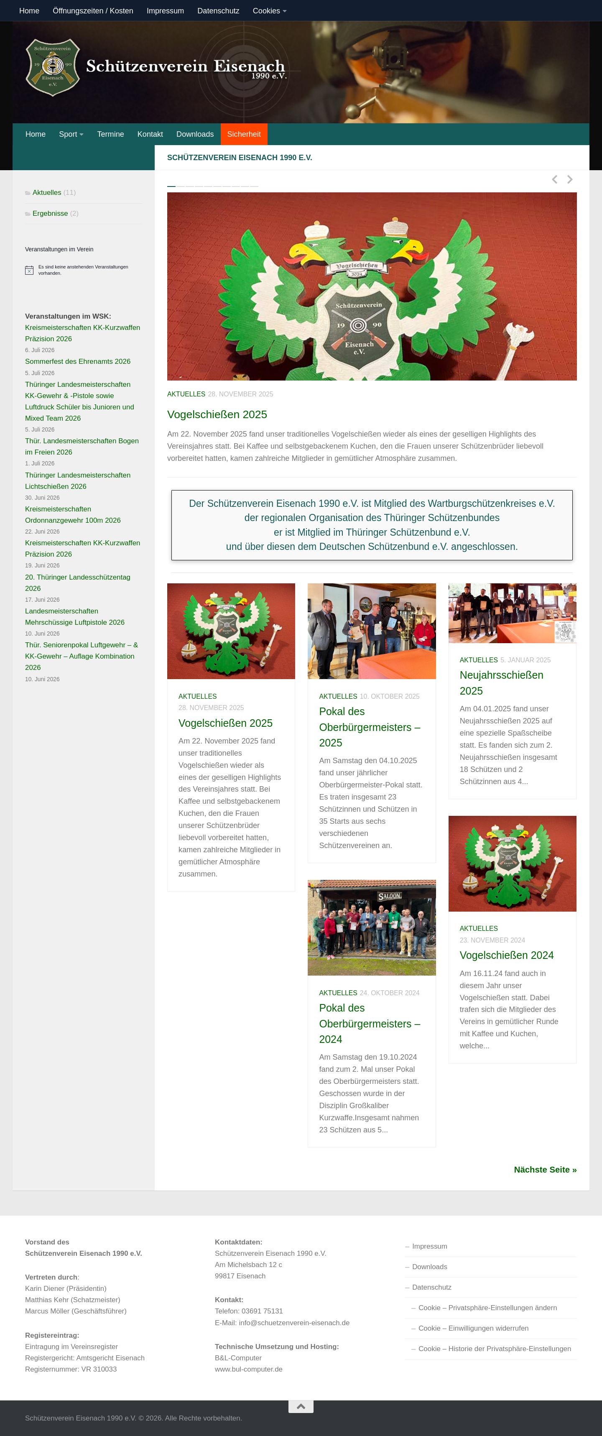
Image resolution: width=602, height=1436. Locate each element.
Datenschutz (218, 11)
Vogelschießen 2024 (507, 955)
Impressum (165, 11)
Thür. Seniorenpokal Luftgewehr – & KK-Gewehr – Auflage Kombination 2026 (81, 656)
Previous (554, 179)
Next (570, 179)
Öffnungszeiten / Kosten (93, 11)
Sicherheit (244, 134)
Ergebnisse (50, 213)
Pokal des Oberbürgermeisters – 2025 (369, 727)
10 (254, 186)
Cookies (266, 11)
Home (29, 11)
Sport (68, 134)
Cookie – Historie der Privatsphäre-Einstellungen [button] (494, 1349)
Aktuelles (186, 394)
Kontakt (150, 134)
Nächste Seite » (545, 1169)
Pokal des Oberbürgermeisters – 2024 (369, 1023)
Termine (110, 134)
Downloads (195, 134)
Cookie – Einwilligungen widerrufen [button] (473, 1328)
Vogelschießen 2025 (237, 413)
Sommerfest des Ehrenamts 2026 (77, 361)
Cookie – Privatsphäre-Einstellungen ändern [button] (487, 1308)
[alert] (83, 270)
